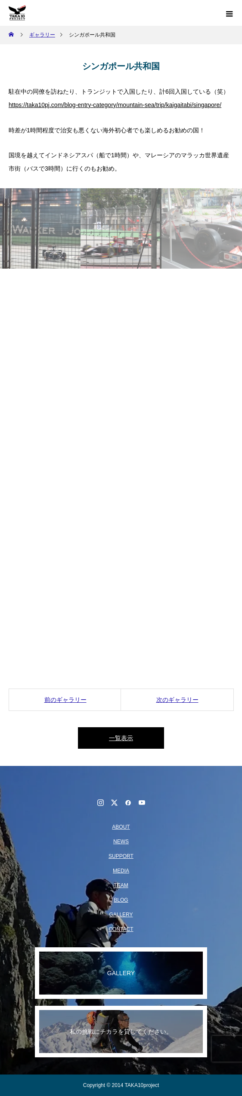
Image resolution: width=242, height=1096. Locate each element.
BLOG (121, 900)
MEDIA (121, 871)
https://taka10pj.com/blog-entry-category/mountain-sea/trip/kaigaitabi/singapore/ (115, 104)
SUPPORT (121, 856)
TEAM (121, 885)
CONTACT (121, 929)
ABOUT (121, 827)
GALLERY (121, 915)
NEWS (121, 842)
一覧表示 (121, 738)
